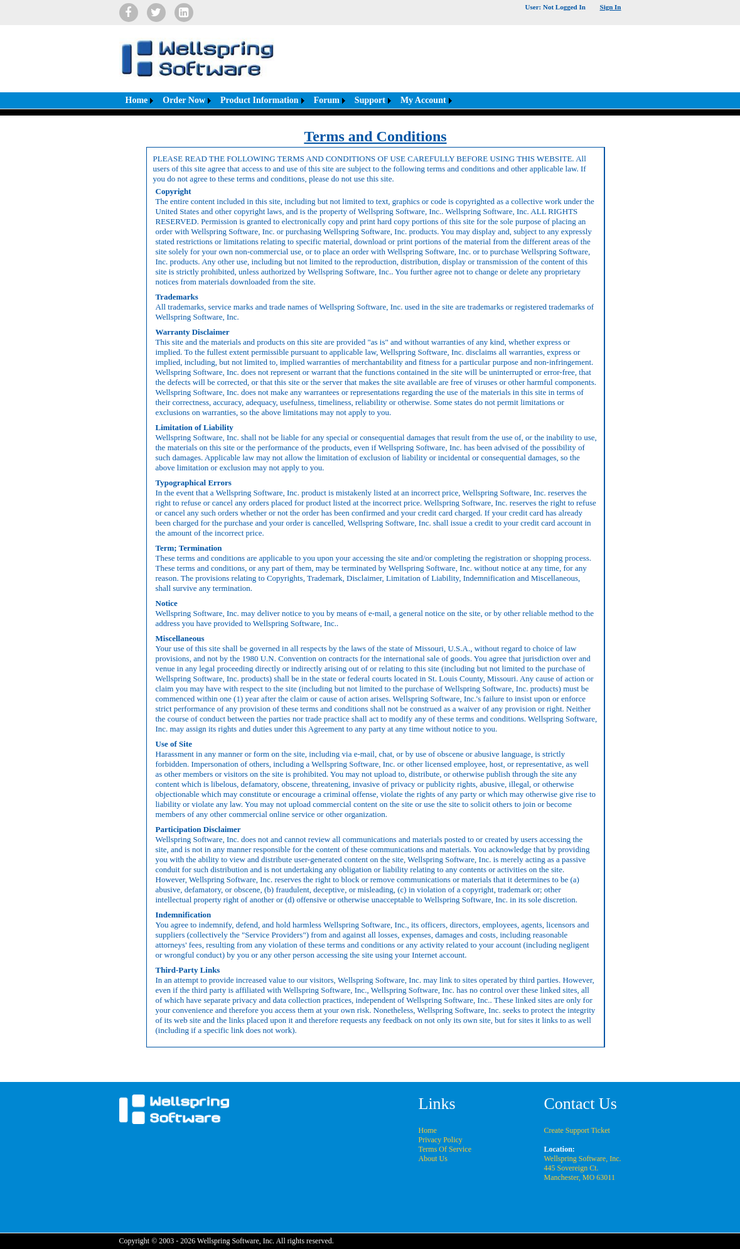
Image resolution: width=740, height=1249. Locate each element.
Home (137, 100)
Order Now (184, 100)
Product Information (259, 100)
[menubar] (287, 100)
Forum (327, 100)
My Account (423, 100)
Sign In (610, 7)
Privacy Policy (441, 1139)
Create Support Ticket (577, 1130)
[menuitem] (138, 100)
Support (370, 100)
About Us (433, 1158)
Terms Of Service (445, 1149)
